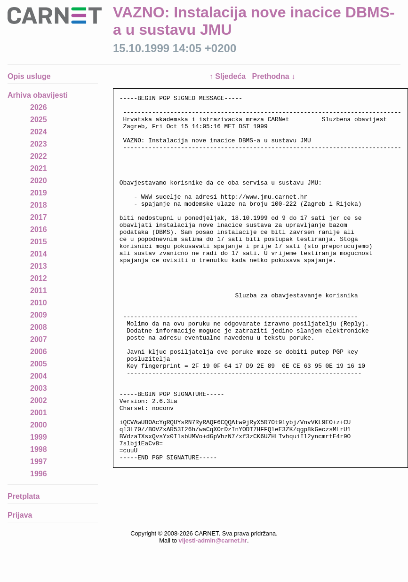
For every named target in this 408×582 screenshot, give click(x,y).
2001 (38, 413)
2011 (38, 291)
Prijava (20, 515)
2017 (38, 217)
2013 (38, 266)
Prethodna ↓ (274, 76)
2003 (38, 388)
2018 (38, 205)
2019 (38, 193)
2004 (38, 376)
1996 (38, 474)
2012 (38, 278)
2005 (38, 364)
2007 (38, 339)
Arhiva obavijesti (38, 95)
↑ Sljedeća (228, 76)
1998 (38, 449)
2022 (38, 156)
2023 (38, 144)
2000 (38, 425)
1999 (38, 437)
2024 (38, 132)
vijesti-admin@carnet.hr (213, 557)
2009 (38, 315)
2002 (38, 400)
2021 (38, 168)
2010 (38, 303)
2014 (38, 254)
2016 (38, 229)
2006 (38, 352)
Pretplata (24, 496)
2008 (38, 327)
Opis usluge (29, 76)
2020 (38, 181)
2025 (38, 120)
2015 (38, 242)
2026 (38, 107)
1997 (38, 462)
